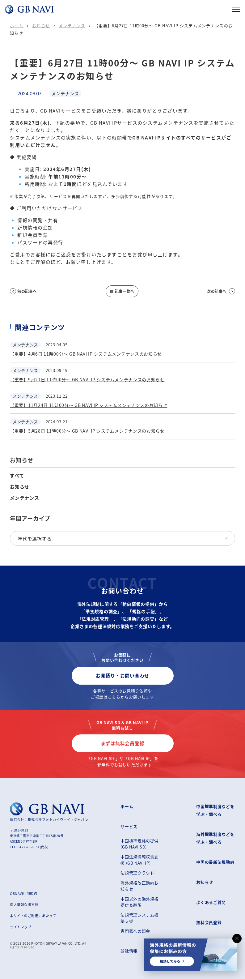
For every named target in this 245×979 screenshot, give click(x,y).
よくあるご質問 (211, 902)
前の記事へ (23, 291)
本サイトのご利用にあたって (33, 915)
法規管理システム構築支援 (139, 918)
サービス (128, 826)
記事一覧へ (122, 291)
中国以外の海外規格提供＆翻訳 (139, 902)
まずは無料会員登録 (123, 743)
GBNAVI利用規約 (23, 893)
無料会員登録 (209, 922)
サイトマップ (20, 927)
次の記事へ (221, 291)
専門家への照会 (135, 931)
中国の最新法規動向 (215, 862)
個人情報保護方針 (24, 904)
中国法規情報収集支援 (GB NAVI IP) (139, 860)
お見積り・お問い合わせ (122, 675)
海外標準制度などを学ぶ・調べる (215, 838)
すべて (17, 475)
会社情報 (128, 950)
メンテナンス (72, 25)
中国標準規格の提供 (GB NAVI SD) (139, 844)
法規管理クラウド (137, 873)
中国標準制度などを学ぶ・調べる (215, 810)
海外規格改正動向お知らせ (139, 886)
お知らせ (41, 25)
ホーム (16, 25)
